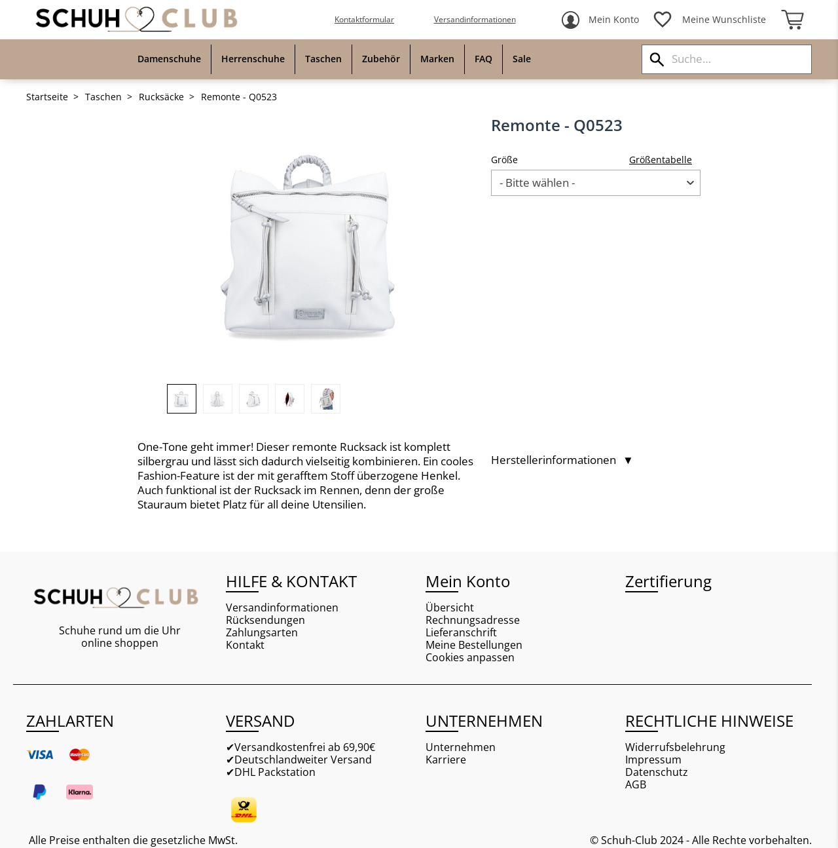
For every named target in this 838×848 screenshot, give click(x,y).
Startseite (47, 97)
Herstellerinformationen (562, 460)
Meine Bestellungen (474, 645)
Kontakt (245, 645)
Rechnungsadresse (473, 620)
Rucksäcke (161, 97)
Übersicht (450, 608)
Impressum (653, 760)
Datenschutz (656, 772)
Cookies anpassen (470, 657)
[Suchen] (657, 59)
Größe (504, 159)
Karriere (446, 760)
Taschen (103, 97)
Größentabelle (660, 159)
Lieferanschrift (461, 632)
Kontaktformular (364, 19)
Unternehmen (461, 747)
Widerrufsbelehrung (675, 747)
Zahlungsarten (262, 632)
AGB (635, 785)
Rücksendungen (265, 620)
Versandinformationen (475, 19)
